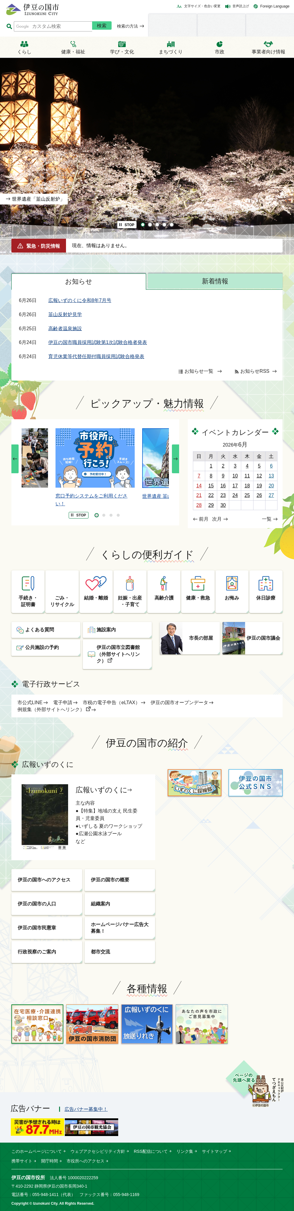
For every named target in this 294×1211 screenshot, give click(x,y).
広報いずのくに (102, 790)
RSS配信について (151, 1151)
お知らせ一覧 (198, 371)
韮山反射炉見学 (65, 314)
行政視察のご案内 (37, 951)
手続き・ (28, 601)
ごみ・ (62, 601)
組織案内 (100, 903)
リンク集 (184, 1151)
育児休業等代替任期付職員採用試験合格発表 (96, 356)
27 (271, 495)
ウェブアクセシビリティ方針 (97, 1151)
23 (223, 495)
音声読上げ (240, 6)
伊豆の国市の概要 (110, 879)
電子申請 (62, 702)
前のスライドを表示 (15, 458)
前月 (203, 519)
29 (211, 505)
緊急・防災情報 (43, 246)
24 (235, 495)
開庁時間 (49, 1161)
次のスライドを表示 (175, 458)
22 (211, 495)
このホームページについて (36, 1151)
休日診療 (265, 597)
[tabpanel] (147, 156)
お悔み (232, 597)
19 (259, 485)
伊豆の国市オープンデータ (179, 702)
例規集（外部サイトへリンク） (51, 709)
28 (199, 505)
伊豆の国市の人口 (37, 903)
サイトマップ (214, 1151)
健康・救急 (198, 597)
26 (259, 495)
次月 (217, 519)
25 (247, 495)
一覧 (267, 519)
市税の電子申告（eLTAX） (111, 702)
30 (223, 505)
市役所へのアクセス (85, 1161)
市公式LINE (30, 702)
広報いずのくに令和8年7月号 (79, 300)
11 (247, 475)
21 (199, 495)
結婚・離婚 (96, 597)
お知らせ (78, 281)
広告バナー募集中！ (86, 1109)
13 (271, 475)
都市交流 (100, 951)
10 (235, 475)
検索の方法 (127, 26)
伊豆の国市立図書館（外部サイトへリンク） (118, 654)
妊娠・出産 (130, 601)
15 (211, 485)
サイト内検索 (9, 26)
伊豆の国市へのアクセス (44, 879)
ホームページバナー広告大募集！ (119, 928)
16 (223, 485)
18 (247, 485)
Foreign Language (275, 6)
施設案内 (106, 629)
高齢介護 (164, 597)
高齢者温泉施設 (65, 328)
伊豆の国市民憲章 (37, 927)
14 (199, 485)
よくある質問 (39, 629)
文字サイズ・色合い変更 (202, 6)
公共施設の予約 (42, 647)
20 (271, 485)
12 (259, 475)
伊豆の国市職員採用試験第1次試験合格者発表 (97, 342)
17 (235, 485)
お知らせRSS (254, 371)
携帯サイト (21, 1161)
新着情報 (215, 281)
